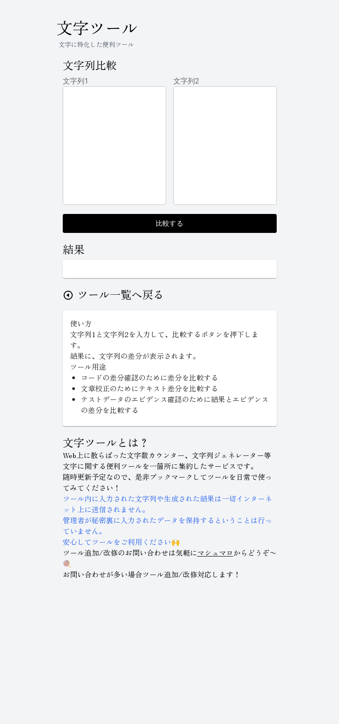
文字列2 (186, 81)
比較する (170, 223)
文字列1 (76, 81)
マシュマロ (215, 552)
